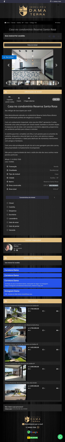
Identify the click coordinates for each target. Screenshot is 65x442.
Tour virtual (8, 57)
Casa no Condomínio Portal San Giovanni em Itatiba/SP (22, 305)
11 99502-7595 (56, 1)
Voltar (57, 22)
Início (7, 22)
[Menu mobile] (32, 11)
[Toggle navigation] (58, 5)
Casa (26, 22)
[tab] (10, 45)
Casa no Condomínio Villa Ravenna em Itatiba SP (20, 363)
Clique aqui (8, 409)
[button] (9, 65)
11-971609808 (18, 248)
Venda (13, 22)
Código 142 (33, 22)
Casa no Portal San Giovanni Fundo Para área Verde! (21, 383)
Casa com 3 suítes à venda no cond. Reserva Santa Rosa (22, 325)
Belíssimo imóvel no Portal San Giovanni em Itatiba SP (21, 344)
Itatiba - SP (20, 22)
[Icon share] (4, 2)
